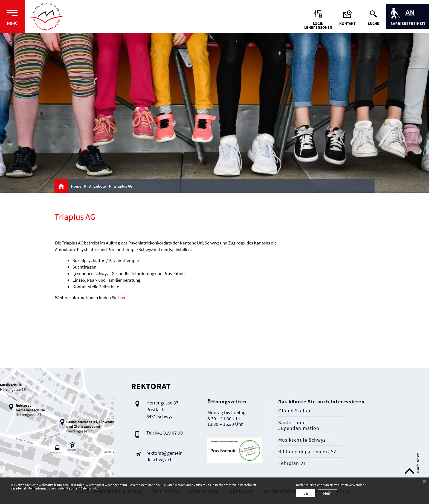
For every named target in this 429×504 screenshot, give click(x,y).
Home (76, 186)
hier (122, 298)
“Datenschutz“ (89, 488)
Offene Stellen (295, 411)
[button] (99, 186)
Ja (305, 493)
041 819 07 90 (169, 433)
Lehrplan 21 (292, 463)
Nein (327, 493)
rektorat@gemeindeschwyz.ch (164, 456)
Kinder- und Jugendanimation (299, 425)
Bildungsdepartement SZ (307, 451)
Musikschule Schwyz (302, 440)
